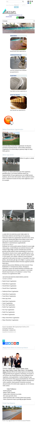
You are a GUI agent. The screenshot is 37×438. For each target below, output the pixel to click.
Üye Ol (7, 5)
